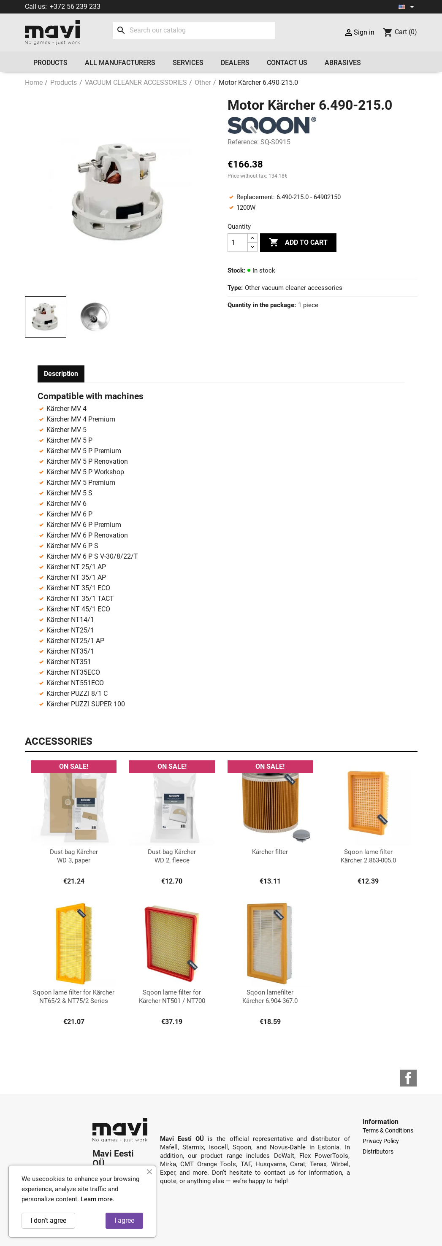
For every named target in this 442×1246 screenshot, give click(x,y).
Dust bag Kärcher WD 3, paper (74, 856)
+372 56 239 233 (75, 7)
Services (188, 63)
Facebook (408, 1078)
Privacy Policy (381, 1141)
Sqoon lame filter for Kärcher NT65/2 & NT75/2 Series (73, 997)
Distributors (378, 1151)
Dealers (235, 63)
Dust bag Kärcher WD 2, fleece (172, 856)
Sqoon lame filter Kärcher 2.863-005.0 (368, 856)
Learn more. (97, 1199)
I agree (124, 1220)
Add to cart (298, 242)
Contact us (287, 63)
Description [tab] (61, 374)
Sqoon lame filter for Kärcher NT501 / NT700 (172, 997)
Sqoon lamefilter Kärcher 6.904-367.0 (270, 997)
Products (50, 63)
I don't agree (48, 1220)
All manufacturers (120, 63)
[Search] (194, 30)
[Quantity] (238, 242)
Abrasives (343, 63)
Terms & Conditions (388, 1130)
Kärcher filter (270, 852)
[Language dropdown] (408, 7)
